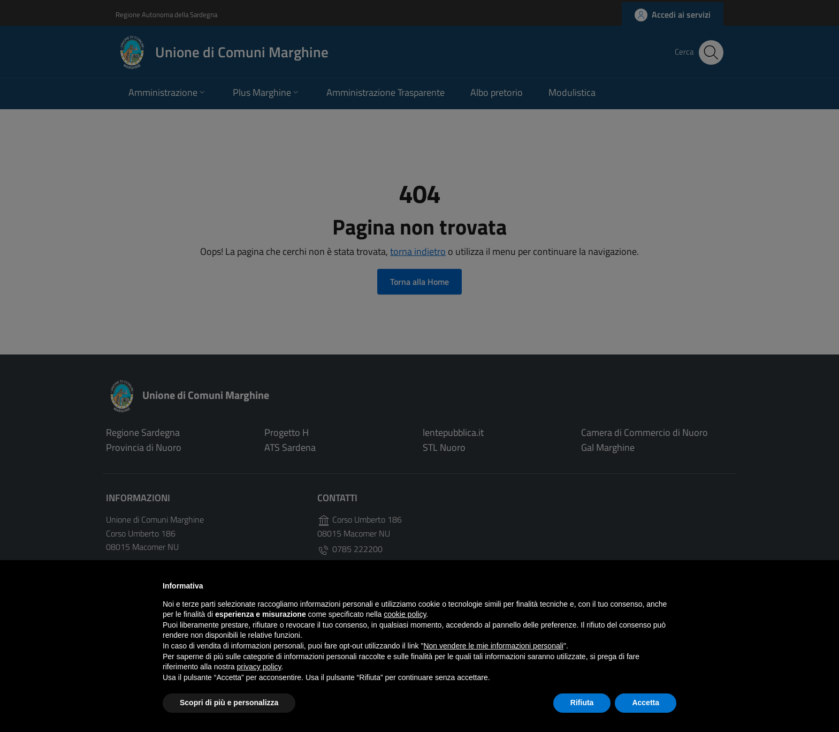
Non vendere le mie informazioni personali (493, 646)
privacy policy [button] (259, 666)
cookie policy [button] (405, 614)
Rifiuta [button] (582, 702)
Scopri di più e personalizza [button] (229, 702)
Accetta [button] (645, 702)
